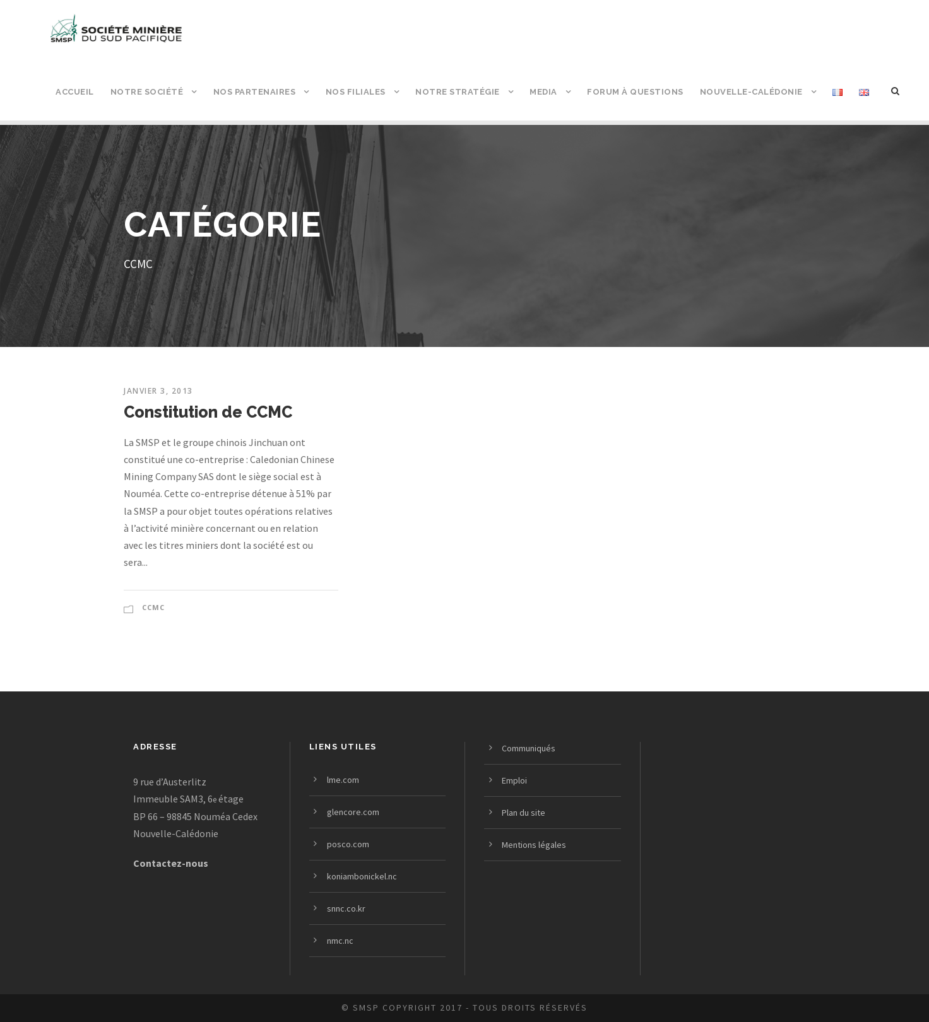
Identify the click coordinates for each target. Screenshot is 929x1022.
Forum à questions (635, 92)
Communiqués (528, 748)
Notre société (147, 92)
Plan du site (523, 812)
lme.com (343, 779)
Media (543, 92)
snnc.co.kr (346, 908)
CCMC (153, 607)
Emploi (514, 780)
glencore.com (353, 812)
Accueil (75, 92)
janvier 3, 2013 (158, 390)
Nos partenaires (254, 92)
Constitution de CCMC (208, 411)
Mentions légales (534, 844)
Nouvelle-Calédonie (751, 92)
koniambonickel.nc (362, 876)
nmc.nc (340, 940)
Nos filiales (356, 92)
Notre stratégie (457, 92)
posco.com (348, 844)
